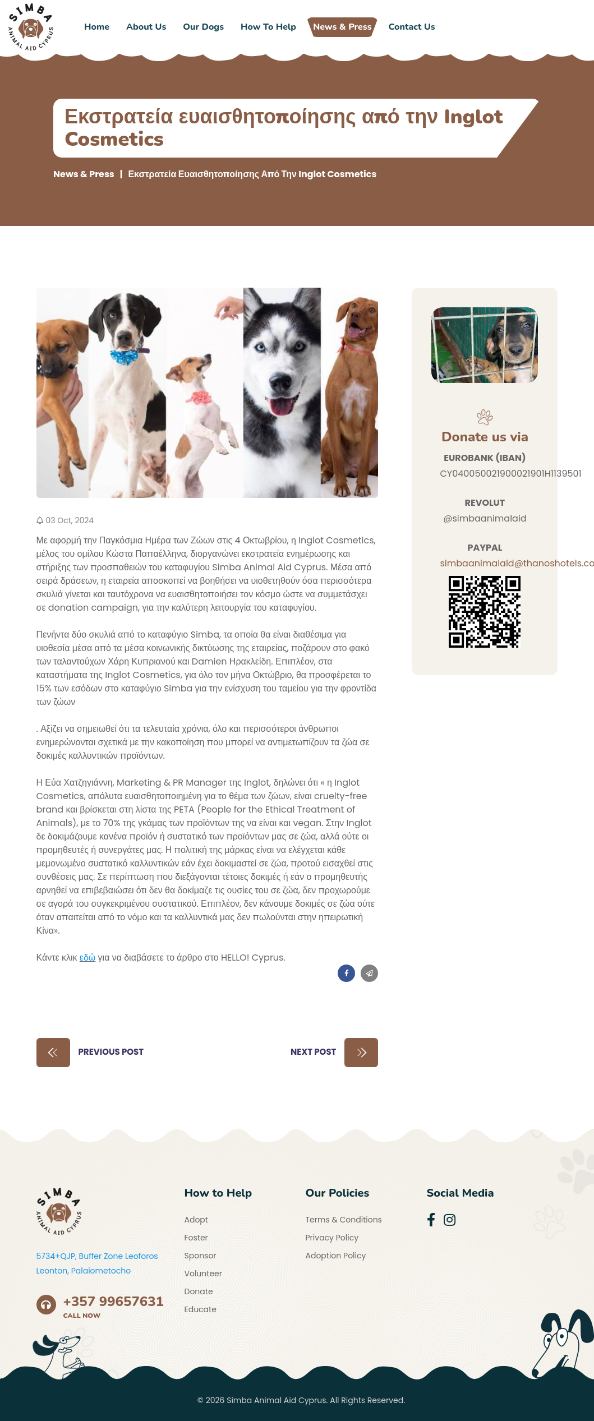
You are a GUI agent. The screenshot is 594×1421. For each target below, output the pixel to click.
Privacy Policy (332, 1237)
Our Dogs (203, 27)
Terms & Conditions (344, 1219)
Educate (201, 1309)
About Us (146, 27)
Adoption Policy (336, 1255)
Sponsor (201, 1255)
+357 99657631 (113, 1302)
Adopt (196, 1219)
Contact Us (412, 27)
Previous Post (90, 1052)
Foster (196, 1237)
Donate (199, 1291)
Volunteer (203, 1273)
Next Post (334, 1052)
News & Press (342, 27)
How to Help (268, 27)
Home (96, 27)
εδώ (88, 957)
